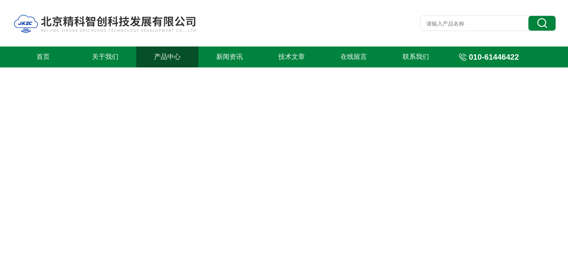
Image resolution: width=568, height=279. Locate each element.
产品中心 (167, 56)
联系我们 (416, 56)
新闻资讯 (229, 56)
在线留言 (353, 56)
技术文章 (291, 56)
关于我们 (105, 56)
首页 (43, 56)
